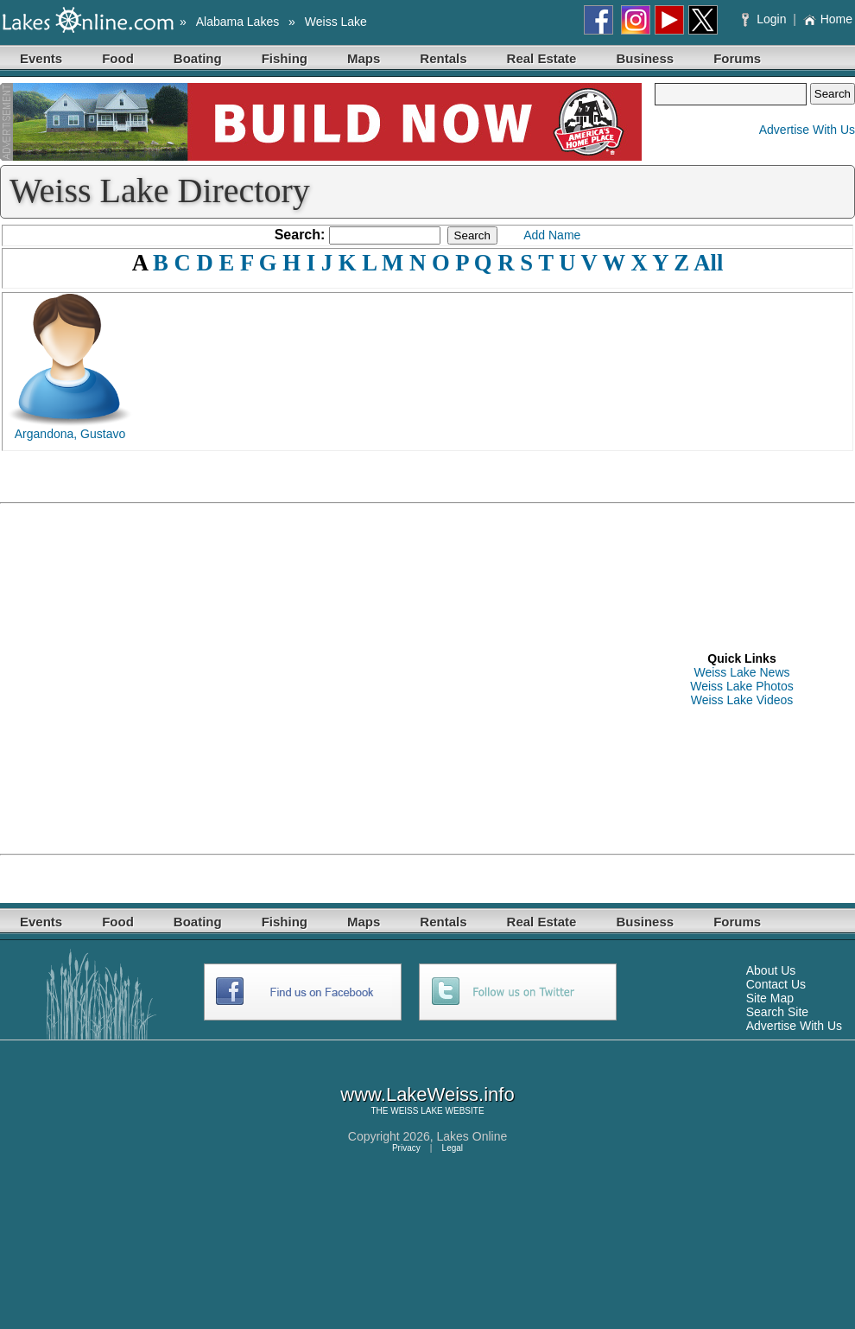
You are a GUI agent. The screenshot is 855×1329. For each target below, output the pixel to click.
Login (765, 19)
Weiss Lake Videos (742, 700)
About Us (771, 970)
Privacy (406, 1148)
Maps (363, 58)
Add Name (551, 235)
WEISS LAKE (416, 1111)
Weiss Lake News (741, 672)
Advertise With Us (807, 130)
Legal (452, 1148)
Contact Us (776, 984)
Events (41, 58)
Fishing (284, 58)
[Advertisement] (162, 679)
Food (118, 58)
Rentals (443, 58)
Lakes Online (472, 1136)
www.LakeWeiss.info (427, 1094)
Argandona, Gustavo (70, 434)
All (708, 263)
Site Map (770, 998)
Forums (737, 58)
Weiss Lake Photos (742, 686)
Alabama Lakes (238, 22)
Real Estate (542, 58)
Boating (198, 58)
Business (645, 58)
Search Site (777, 1012)
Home (827, 19)
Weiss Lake (336, 22)
